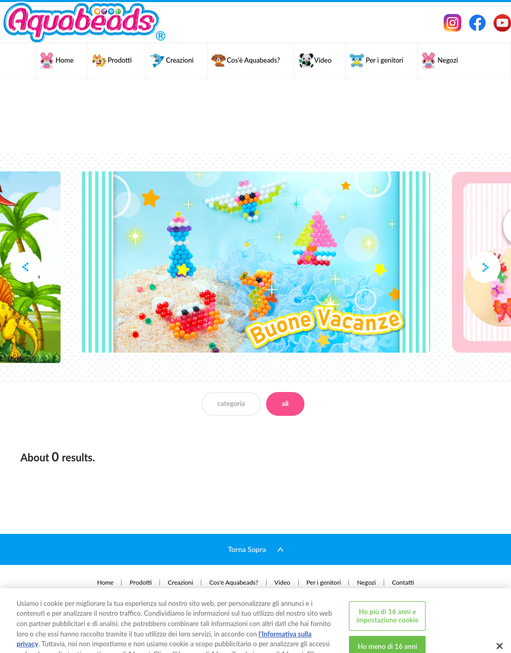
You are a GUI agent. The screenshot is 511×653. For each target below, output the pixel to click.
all (285, 403)
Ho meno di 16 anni (387, 612)
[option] (256, 262)
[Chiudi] (499, 612)
